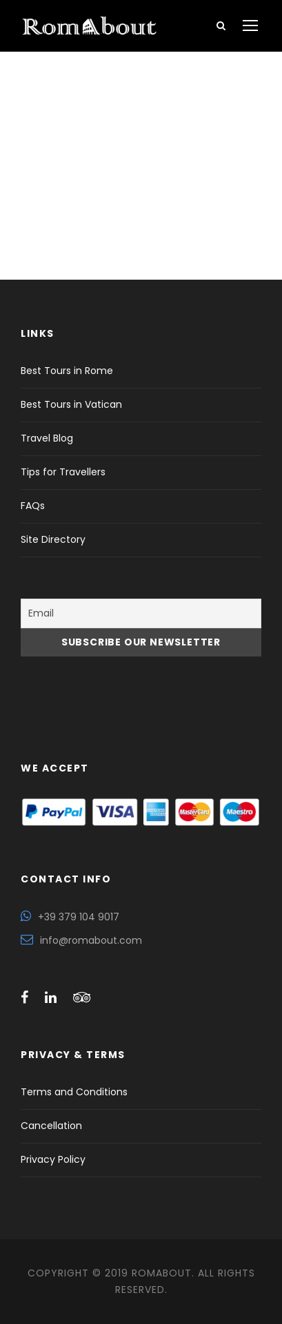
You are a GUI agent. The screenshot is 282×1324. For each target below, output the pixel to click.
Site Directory (53, 539)
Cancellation (51, 1125)
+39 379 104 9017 (78, 917)
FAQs (33, 506)
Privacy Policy (53, 1159)
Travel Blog (47, 438)
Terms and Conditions (74, 1092)
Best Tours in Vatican (71, 404)
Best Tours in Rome (67, 370)
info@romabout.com (91, 940)
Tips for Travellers (63, 472)
